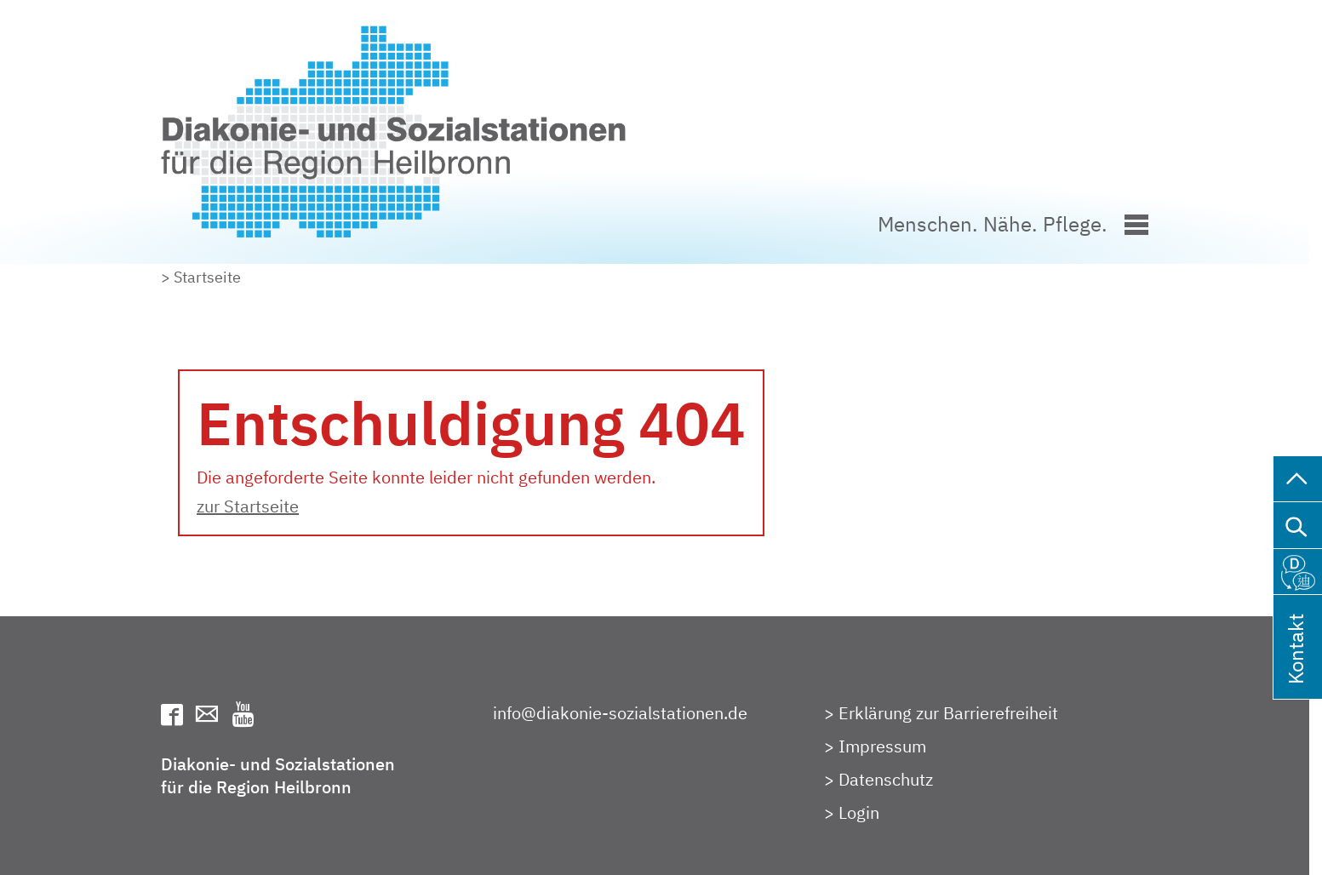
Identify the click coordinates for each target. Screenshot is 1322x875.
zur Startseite (248, 506)
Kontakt (1295, 671)
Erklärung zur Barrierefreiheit (948, 712)
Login (858, 812)
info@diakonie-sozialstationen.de (620, 712)
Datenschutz (885, 779)
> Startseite (201, 277)
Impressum (882, 746)
